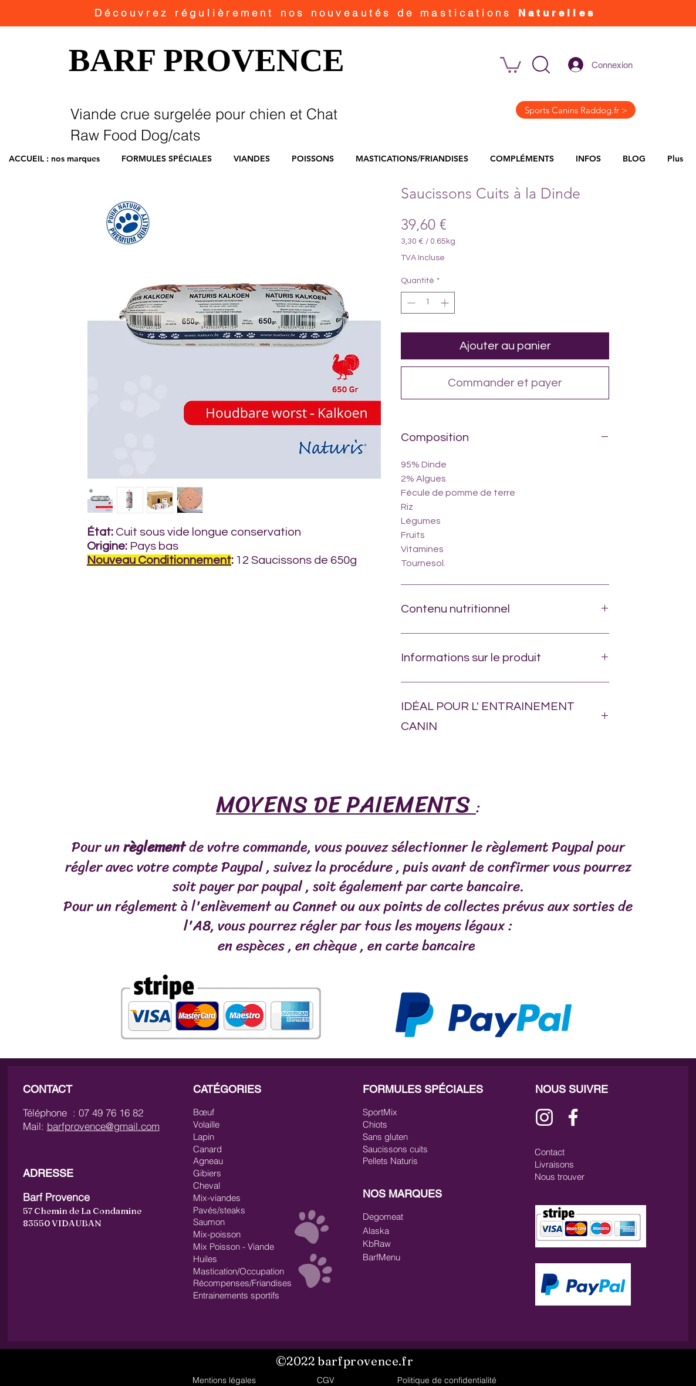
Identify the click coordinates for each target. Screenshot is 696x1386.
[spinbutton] (427, 302)
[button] (541, 64)
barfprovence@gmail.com (103, 1126)
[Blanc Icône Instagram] (544, 1117)
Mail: (35, 1126)
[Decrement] (410, 302)
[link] (510, 64)
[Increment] (445, 302)
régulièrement (227, 12)
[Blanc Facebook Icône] (573, 1117)
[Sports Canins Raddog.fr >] (576, 110)
